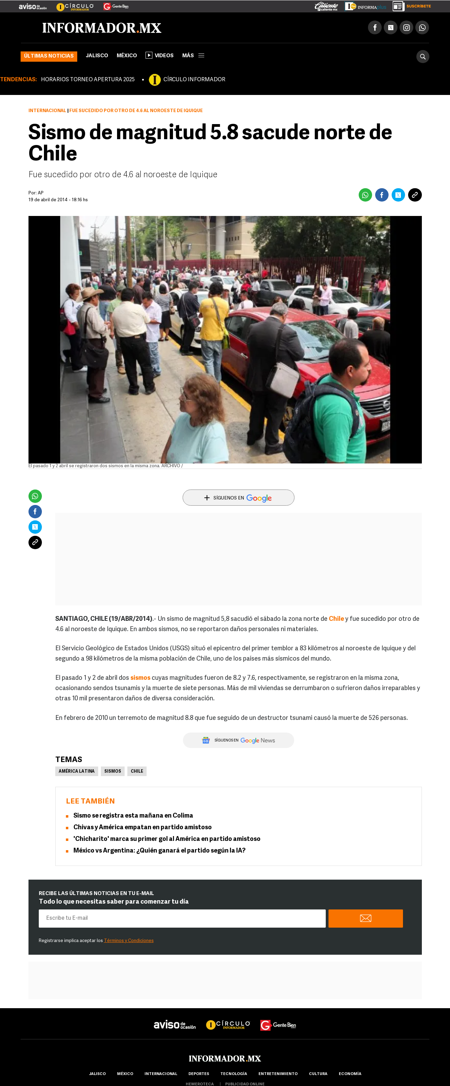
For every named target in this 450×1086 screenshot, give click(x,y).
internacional (161, 1074)
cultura (318, 1074)
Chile (137, 772)
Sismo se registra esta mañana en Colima (133, 816)
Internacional (47, 111)
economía (350, 1074)
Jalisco (97, 56)
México (127, 56)
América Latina (77, 772)
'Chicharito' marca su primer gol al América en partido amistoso (167, 839)
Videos (160, 55)
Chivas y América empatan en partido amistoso (142, 827)
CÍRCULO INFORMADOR (194, 80)
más (193, 56)
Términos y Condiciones (129, 941)
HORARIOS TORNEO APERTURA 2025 (88, 80)
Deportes (198, 1074)
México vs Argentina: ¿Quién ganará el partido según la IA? (159, 851)
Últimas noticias (49, 56)
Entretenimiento (278, 1074)
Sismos (112, 772)
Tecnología (233, 1074)
